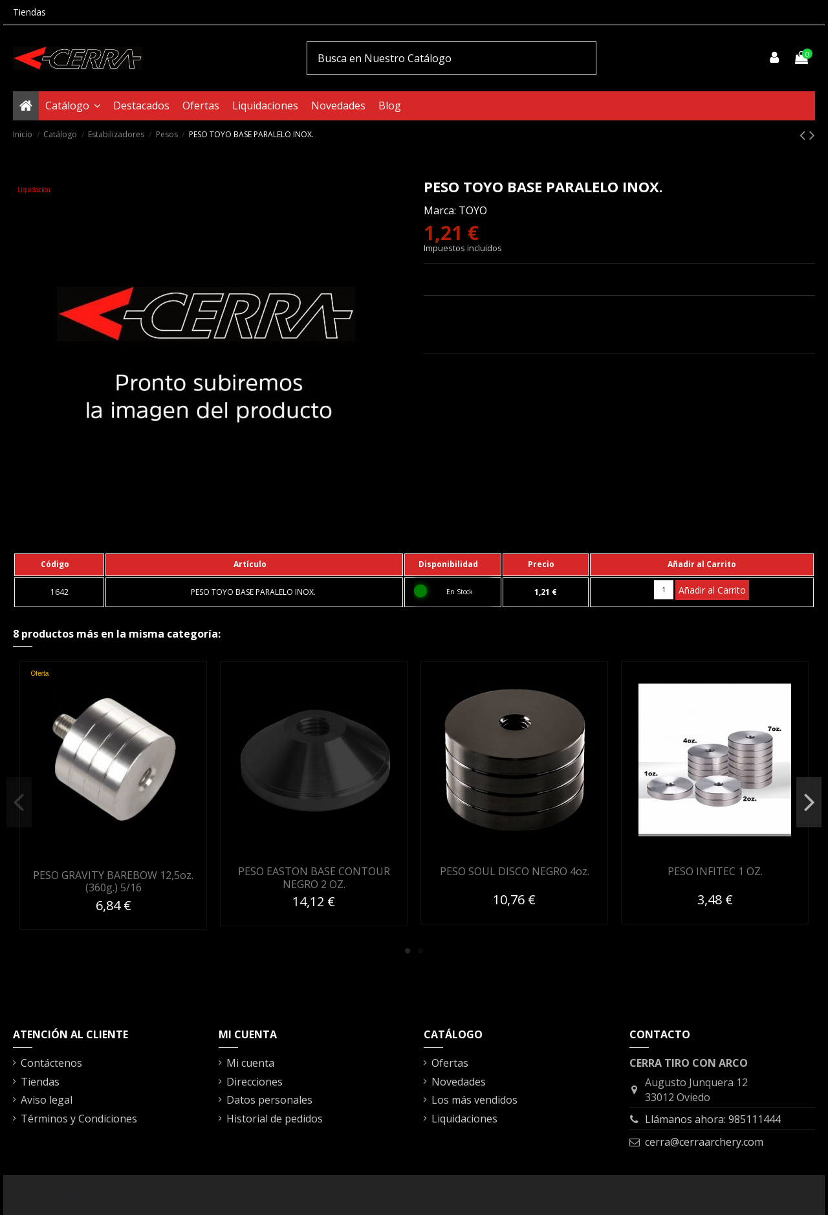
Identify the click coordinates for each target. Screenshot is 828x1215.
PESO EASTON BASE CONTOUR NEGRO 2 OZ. (314, 877)
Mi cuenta (250, 1063)
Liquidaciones (464, 1118)
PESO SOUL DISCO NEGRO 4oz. (514, 871)
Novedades (458, 1082)
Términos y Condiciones (79, 1118)
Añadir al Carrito (712, 590)
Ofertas (449, 1063)
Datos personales (269, 1100)
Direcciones (254, 1082)
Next (809, 802)
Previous (19, 802)
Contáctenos (51, 1063)
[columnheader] (59, 564)
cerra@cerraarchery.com (704, 1142)
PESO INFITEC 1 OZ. (715, 871)
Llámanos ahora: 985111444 (713, 1119)
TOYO (473, 210)
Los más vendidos (474, 1100)
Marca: (440, 210)
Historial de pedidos (274, 1118)
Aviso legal (46, 1100)
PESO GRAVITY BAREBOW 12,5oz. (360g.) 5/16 (113, 881)
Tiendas (29, 12)
